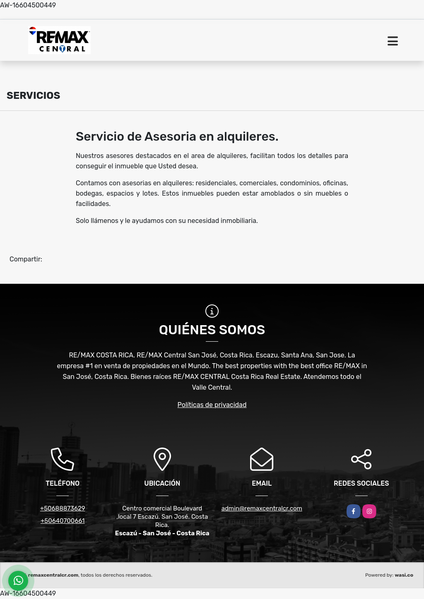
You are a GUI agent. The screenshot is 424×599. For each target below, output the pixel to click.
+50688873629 (62, 508)
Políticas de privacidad (212, 405)
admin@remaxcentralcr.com (262, 508)
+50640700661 (63, 521)
